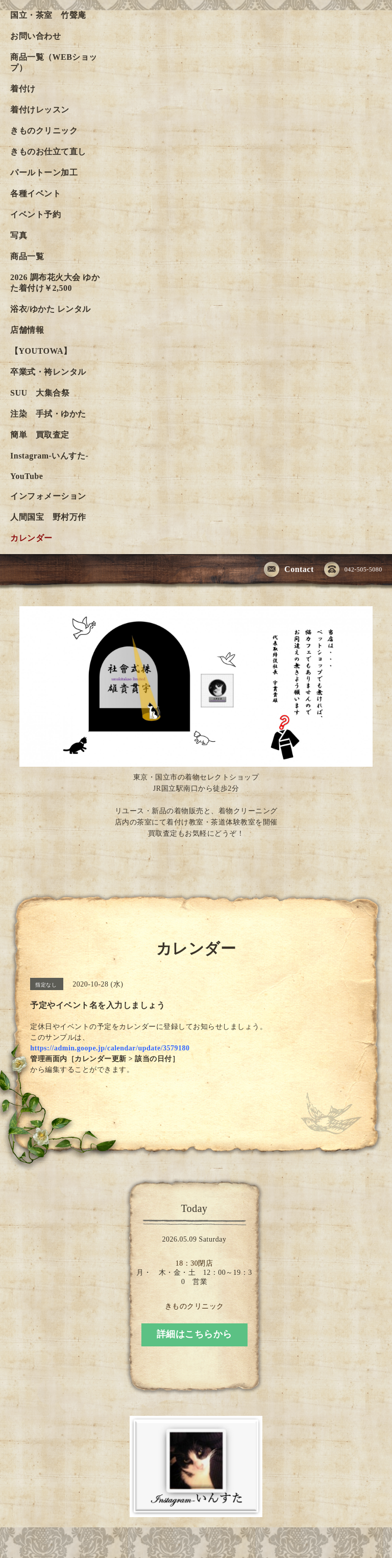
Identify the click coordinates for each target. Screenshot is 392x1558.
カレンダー (31, 538)
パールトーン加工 (44, 172)
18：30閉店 (194, 1263)
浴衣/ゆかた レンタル (50, 309)
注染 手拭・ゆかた (48, 413)
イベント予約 (35, 214)
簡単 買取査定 (39, 434)
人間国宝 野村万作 (52, 517)
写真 (18, 235)
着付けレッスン (39, 109)
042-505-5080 (353, 570)
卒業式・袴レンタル (48, 372)
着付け (23, 88)
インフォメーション (48, 496)
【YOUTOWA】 (41, 351)
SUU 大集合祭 (39, 392)
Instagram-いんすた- (49, 455)
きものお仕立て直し (48, 151)
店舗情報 (27, 330)
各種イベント (35, 193)
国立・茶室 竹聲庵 (48, 15)
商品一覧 (27, 256)
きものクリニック (44, 130)
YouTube (26, 476)
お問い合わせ (35, 36)
